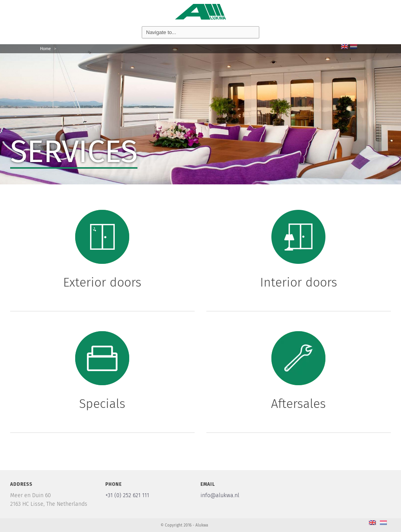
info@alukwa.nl (219, 495)
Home (45, 48)
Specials (102, 403)
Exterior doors (102, 282)
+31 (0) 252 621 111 (127, 495)
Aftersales (298, 403)
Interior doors (298, 282)
